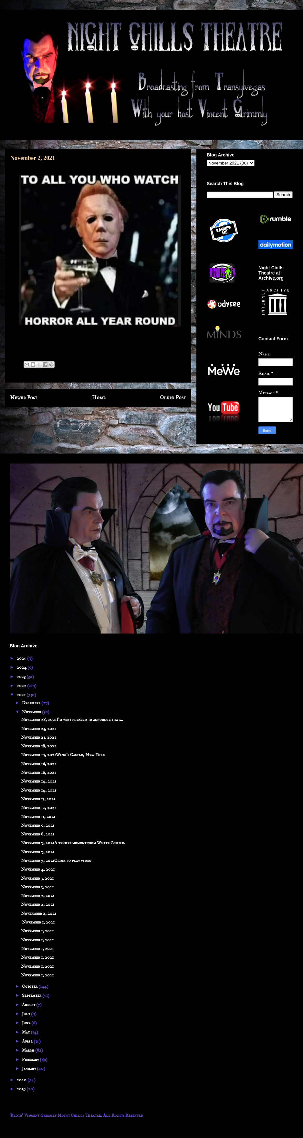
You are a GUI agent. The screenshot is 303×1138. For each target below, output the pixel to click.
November (32, 712)
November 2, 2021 (37, 896)
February (31, 1060)
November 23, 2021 (38, 729)
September (32, 995)
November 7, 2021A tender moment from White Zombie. (73, 843)
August (29, 1005)
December (31, 703)
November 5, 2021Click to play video (56, 860)
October (30, 986)
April (28, 1041)
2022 (22, 686)
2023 (21, 677)
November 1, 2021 (38, 922)
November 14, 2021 (38, 781)
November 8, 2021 (37, 834)
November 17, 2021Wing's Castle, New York (63, 755)
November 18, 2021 (38, 746)
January (29, 1069)
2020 (22, 1080)
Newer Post (23, 397)
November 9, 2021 (37, 825)
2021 (21, 695)
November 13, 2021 (38, 799)
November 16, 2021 (38, 764)
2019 (21, 1089)
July (26, 1014)
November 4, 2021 (38, 869)
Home (99, 397)
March (28, 1050)
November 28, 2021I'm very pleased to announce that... (72, 720)
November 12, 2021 (38, 808)
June (26, 1023)
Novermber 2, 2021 (38, 913)
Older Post (173, 397)
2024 (22, 667)
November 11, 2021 (38, 817)
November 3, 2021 (37, 878)
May (26, 1032)
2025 (22, 658)
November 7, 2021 (37, 852)
